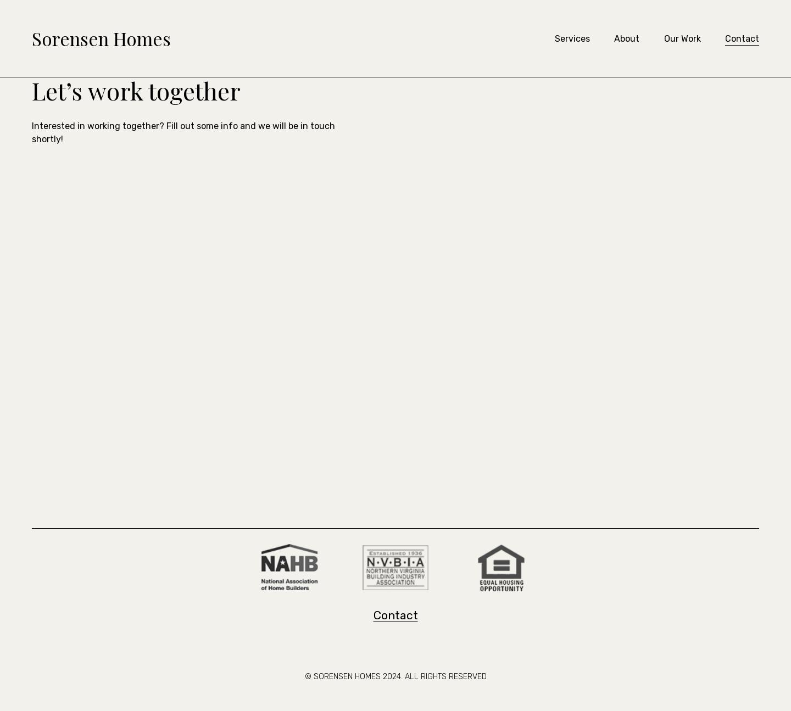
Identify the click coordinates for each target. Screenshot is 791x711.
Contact (742, 38)
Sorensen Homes (101, 38)
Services (572, 38)
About (626, 38)
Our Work (682, 38)
